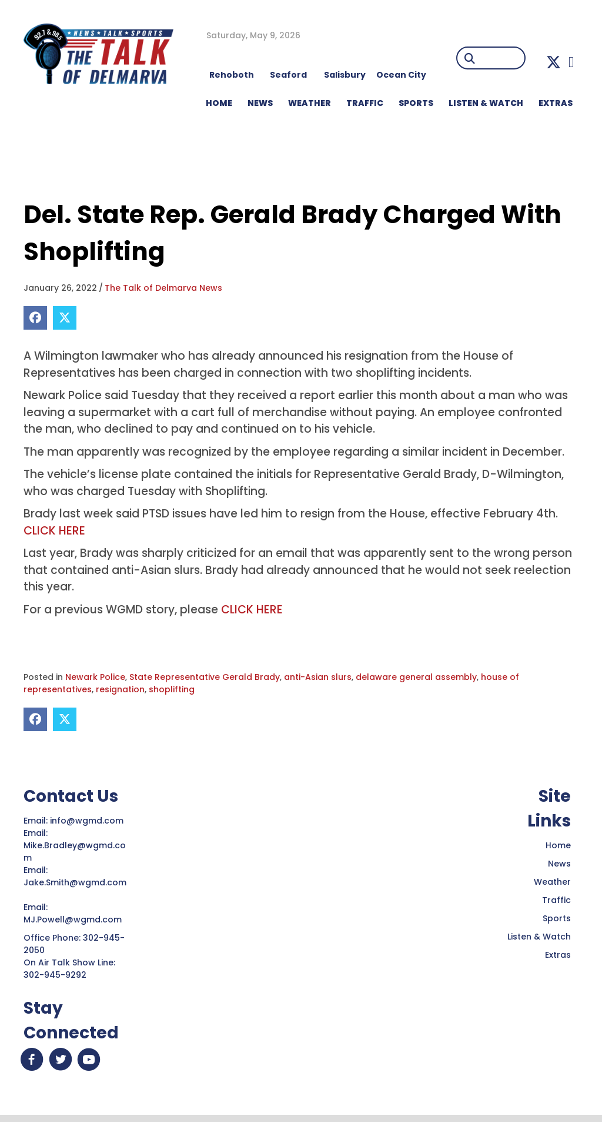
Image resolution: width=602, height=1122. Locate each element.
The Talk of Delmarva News (163, 288)
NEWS (260, 103)
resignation (120, 689)
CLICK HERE (54, 531)
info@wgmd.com (88, 820)
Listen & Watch (539, 936)
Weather (552, 882)
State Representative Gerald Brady (204, 677)
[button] (553, 62)
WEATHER (309, 103)
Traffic (556, 900)
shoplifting (172, 689)
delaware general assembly (416, 677)
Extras (558, 955)
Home (558, 845)
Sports (416, 103)
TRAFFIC (364, 103)
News (559, 863)
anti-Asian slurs (318, 677)
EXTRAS (556, 103)
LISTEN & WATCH (486, 103)
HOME (219, 103)
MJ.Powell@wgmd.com (75, 919)
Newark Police (95, 677)
